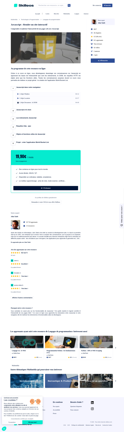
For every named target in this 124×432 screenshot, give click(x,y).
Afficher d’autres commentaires (22, 297)
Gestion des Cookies (107, 425)
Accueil (37, 14)
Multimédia (66, 14)
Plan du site (98, 425)
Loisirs (47, 14)
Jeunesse (86, 14)
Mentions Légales (90, 425)
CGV (68, 425)
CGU (64, 425)
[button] (4, 428)
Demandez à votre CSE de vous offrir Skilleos (45, 202)
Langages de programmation (51, 19)
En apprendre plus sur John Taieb (21, 242)
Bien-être (56, 14)
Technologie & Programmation (30, 19)
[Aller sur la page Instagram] (92, 408)
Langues (76, 14)
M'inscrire (103, 60)
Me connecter (97, 5)
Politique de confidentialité (77, 425)
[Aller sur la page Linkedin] (92, 402)
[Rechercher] (69, 5)
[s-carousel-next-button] (116, 348)
